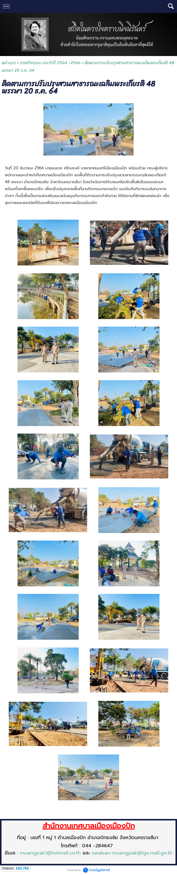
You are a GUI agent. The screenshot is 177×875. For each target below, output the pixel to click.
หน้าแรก (9, 63)
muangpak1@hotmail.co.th (50, 853)
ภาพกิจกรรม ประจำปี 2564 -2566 (50, 63)
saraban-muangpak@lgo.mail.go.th (132, 853)
